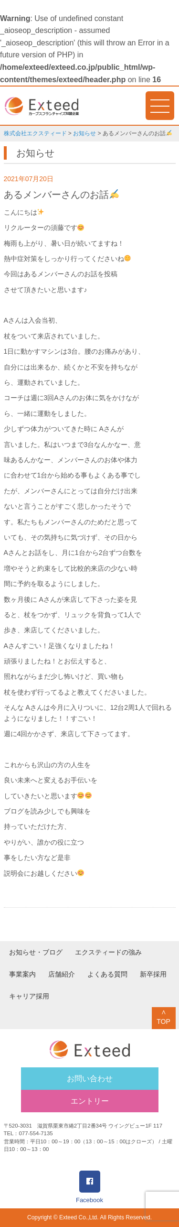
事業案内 (22, 974)
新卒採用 (153, 974)
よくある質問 (107, 974)
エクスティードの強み (108, 952)
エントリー (90, 1101)
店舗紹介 (61, 974)
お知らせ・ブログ (36, 952)
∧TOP (163, 1016)
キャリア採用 (29, 996)
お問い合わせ (90, 1079)
